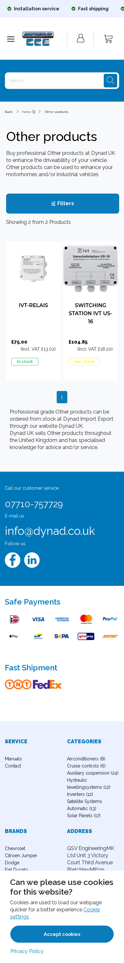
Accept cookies (62, 934)
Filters (62, 203)
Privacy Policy (26, 951)
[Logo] (44, 39)
